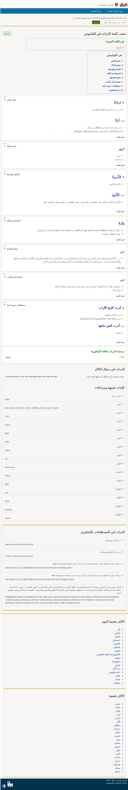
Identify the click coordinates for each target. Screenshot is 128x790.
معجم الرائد (115, 65)
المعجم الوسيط (114, 69)
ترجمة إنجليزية (114, 90)
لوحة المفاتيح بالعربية (114, 11)
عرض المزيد (120, 137)
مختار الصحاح (114, 78)
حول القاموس (95, 11)
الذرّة (118, 455)
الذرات (117, 472)
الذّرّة (118, 498)
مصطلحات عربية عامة (111, 86)
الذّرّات (117, 506)
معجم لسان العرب (112, 82)
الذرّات (117, 489)
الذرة (118, 413)
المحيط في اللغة (113, 73)
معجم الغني (115, 61)
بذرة (118, 396)
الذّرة (118, 464)
